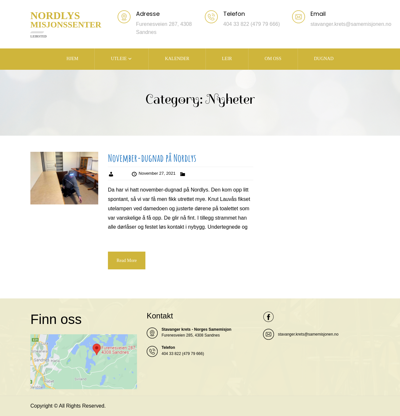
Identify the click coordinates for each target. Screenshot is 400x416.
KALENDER (177, 58)
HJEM (73, 58)
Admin (121, 173)
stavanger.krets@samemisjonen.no (308, 334)
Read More (127, 260)
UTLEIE (119, 58)
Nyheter (194, 173)
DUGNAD (324, 58)
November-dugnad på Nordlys (152, 157)
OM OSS (273, 58)
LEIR (227, 58)
